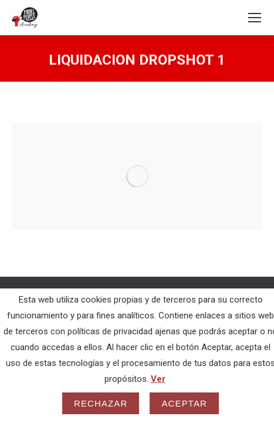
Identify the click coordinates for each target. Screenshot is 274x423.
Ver (158, 379)
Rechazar (101, 403)
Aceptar (184, 403)
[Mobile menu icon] (254, 17)
